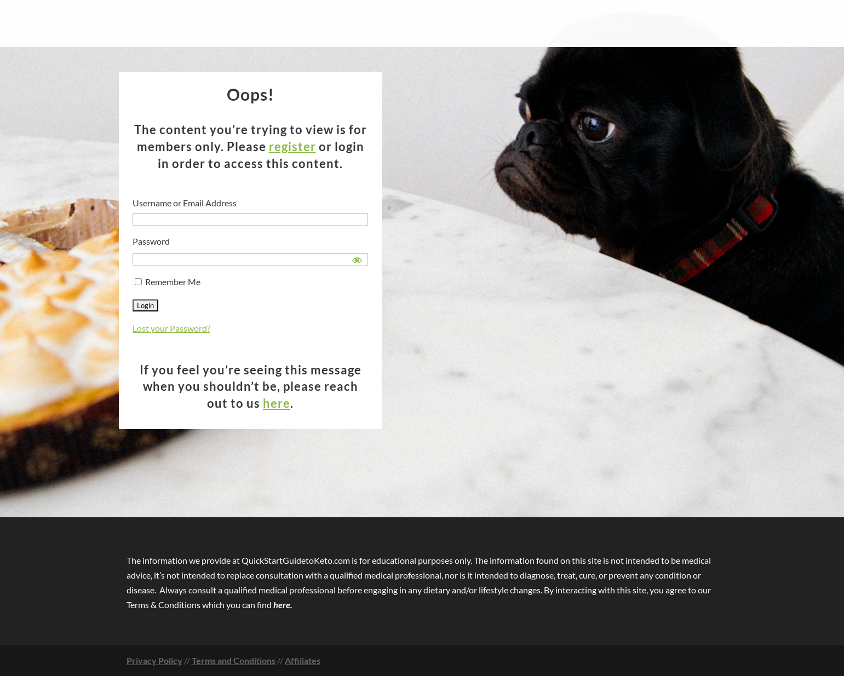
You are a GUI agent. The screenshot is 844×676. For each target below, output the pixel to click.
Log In (702, 24)
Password (151, 241)
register (292, 146)
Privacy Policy (154, 660)
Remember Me (167, 281)
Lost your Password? (171, 328)
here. (282, 604)
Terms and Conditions (233, 660)
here (276, 403)
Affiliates (302, 660)
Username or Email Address (185, 203)
